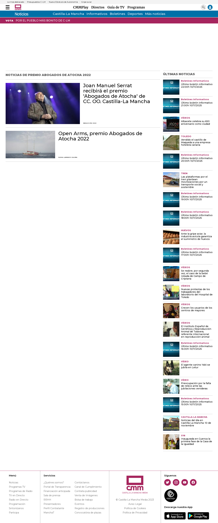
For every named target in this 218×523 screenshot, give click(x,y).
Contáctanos (82, 482)
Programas (136, 7)
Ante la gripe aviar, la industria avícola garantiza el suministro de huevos (196, 237)
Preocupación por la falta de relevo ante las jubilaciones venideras (196, 386)
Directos (98, 7)
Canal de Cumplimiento (88, 486)
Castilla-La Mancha (68, 14)
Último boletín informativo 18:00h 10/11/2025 (197, 216)
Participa (14, 512)
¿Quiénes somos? (54, 482)
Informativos (96, 14)
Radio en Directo (18, 499)
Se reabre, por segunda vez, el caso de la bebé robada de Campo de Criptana (195, 275)
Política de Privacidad (135, 512)
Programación (17, 504)
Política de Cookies (135, 508)
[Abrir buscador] (203, 7)
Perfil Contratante (54, 508)
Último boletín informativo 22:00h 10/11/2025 (197, 85)
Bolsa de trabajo (84, 499)
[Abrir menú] (8, 7)
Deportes (135, 14)
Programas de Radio (21, 491)
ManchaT (49, 512)
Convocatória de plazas (88, 512)
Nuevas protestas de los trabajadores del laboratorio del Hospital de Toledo (197, 293)
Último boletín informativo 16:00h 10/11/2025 (197, 347)
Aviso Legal (135, 504)
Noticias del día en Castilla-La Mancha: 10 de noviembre (196, 423)
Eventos (79, 504)
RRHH (47, 499)
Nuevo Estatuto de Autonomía (63, 2)
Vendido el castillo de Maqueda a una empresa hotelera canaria (195, 143)
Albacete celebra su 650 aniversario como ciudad (195, 122)
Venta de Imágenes (86, 495)
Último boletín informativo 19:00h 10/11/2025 (197, 198)
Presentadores (52, 504)
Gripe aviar (86, 2)
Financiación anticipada (57, 491)
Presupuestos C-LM (36, 2)
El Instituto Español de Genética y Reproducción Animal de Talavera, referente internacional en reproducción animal (196, 331)
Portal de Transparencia (57, 486)
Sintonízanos (16, 508)
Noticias (13, 482)
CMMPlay (81, 7)
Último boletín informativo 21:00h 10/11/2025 (197, 104)
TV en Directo (17, 495)
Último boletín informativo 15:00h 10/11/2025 (197, 403)
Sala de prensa (52, 495)
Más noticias (155, 14)
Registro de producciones (89, 508)
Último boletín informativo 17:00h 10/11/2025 (197, 253)
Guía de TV (116, 7)
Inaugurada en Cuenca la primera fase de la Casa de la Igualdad (196, 442)
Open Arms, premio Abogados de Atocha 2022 (100, 136)
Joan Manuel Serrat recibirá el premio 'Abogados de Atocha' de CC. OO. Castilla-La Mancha (116, 93)
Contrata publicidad (86, 491)
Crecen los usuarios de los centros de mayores (196, 309)
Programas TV (17, 486)
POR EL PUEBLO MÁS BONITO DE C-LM (43, 20)
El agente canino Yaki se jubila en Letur (195, 366)
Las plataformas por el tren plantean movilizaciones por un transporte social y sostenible (194, 182)
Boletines (117, 14)
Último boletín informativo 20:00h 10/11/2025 (197, 159)
